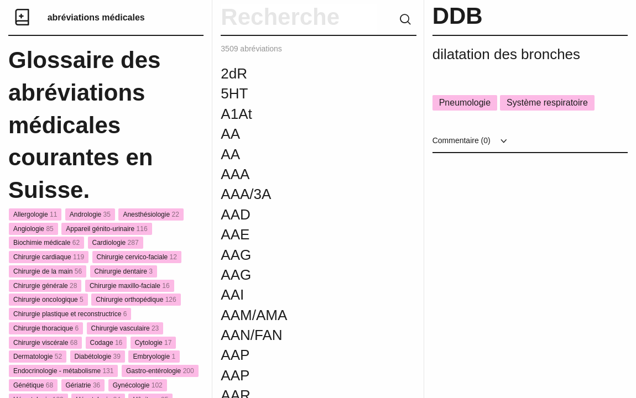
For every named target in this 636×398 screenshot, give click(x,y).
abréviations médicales (96, 17)
